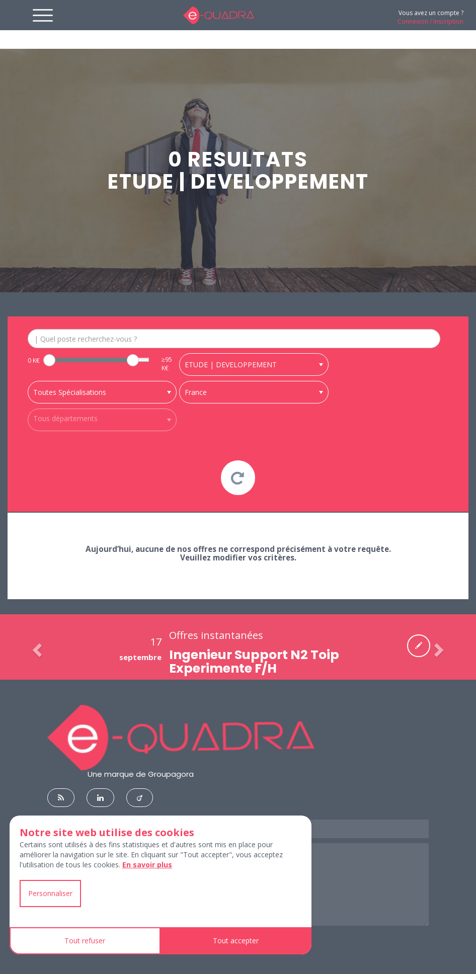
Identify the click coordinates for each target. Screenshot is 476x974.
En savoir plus (147, 864)
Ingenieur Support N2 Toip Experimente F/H (254, 672)
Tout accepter (236, 940)
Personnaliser (50, 893)
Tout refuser (84, 940)
